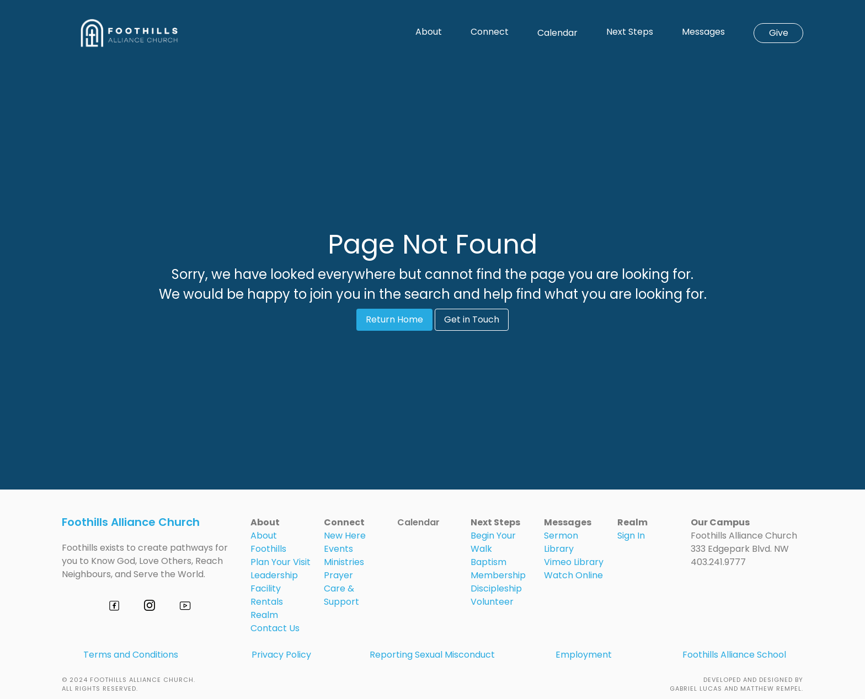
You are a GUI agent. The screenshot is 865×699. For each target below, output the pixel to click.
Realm (264, 615)
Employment (584, 654)
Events (338, 548)
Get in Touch (471, 319)
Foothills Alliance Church (131, 522)
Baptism (488, 562)
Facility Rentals (266, 595)
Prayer (338, 575)
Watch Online (573, 575)
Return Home (394, 319)
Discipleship (496, 588)
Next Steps (629, 32)
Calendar (557, 32)
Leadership (274, 575)
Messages (703, 32)
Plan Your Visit (280, 562)
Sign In (631, 535)
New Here (345, 535)
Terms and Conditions (130, 654)
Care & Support (341, 595)
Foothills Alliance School (734, 654)
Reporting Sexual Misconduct (432, 654)
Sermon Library (561, 542)
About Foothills (268, 542)
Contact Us (275, 628)
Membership (498, 575)
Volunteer (492, 601)
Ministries (344, 562)
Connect (490, 32)
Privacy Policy (281, 654)
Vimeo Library (574, 562)
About (428, 32)
